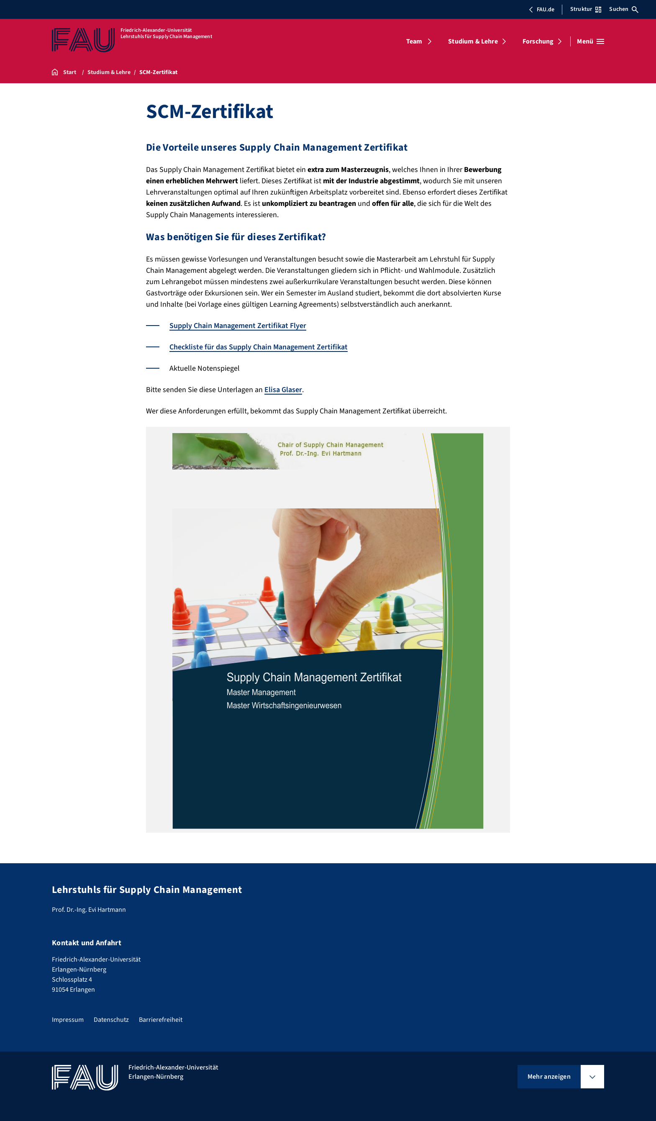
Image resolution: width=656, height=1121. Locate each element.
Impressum (68, 1019)
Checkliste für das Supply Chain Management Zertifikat (258, 347)
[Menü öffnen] (590, 41)
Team (414, 41)
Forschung (538, 41)
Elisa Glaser (283, 390)
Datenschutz (111, 1019)
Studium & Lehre (472, 41)
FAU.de (541, 9)
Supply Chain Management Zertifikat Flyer (237, 326)
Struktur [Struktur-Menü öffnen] (585, 9)
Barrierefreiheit (160, 1019)
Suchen (623, 9)
